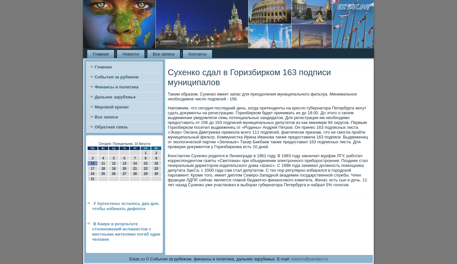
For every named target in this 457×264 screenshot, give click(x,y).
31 (92, 179)
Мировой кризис (112, 107)
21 (135, 168)
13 (124, 163)
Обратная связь (111, 127)
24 (92, 174)
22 (145, 168)
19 (114, 168)
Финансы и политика (116, 87)
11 (103, 163)
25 (103, 174)
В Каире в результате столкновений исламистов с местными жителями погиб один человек (126, 231)
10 (92, 163)
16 (156, 163)
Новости (130, 54)
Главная (101, 54)
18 (103, 168)
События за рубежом (117, 77)
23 (156, 168)
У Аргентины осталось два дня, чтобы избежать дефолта (125, 206)
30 (156, 174)
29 (145, 174)
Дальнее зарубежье (115, 97)
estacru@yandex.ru (309, 259)
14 (135, 163)
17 (92, 168)
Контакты (197, 54)
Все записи (164, 54)
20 (124, 168)
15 (145, 163)
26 (114, 174)
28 (135, 174)
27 (124, 174)
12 (114, 163)
